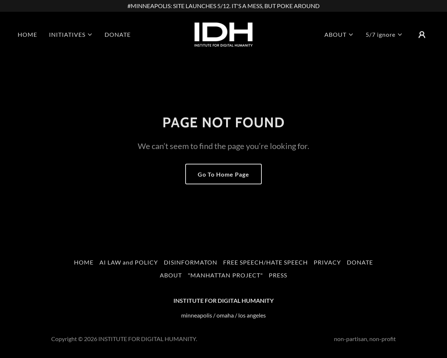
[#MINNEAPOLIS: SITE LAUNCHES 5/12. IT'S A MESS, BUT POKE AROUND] (223, 5)
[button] (71, 34)
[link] (223, 33)
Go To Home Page (223, 174)
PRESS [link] (278, 275)
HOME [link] (27, 34)
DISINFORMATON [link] (190, 262)
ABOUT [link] (171, 275)
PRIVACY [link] (327, 262)
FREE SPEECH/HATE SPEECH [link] (265, 262)
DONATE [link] (118, 34)
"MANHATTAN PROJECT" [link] (225, 275)
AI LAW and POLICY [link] (128, 262)
